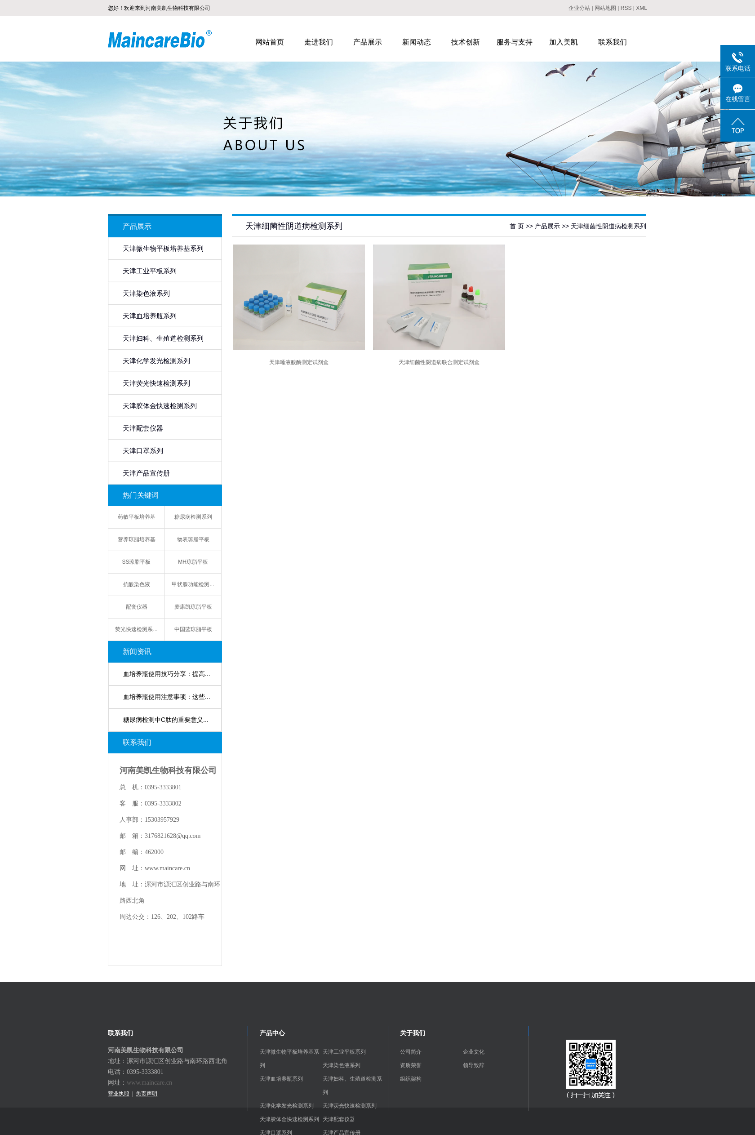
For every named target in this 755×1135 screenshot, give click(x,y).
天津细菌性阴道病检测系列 (608, 226)
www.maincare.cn (149, 1082)
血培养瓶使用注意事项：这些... (166, 696)
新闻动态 (416, 42)
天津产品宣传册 (146, 473)
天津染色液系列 (146, 293)
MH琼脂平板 (193, 562)
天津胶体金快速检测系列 (160, 405)
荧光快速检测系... (136, 629)
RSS (626, 8)
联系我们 (612, 42)
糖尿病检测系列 (193, 517)
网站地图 (605, 8)
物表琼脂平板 (193, 539)
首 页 (517, 226)
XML (641, 8)
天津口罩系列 (143, 450)
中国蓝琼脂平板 (193, 629)
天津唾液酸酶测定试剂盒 (299, 362)
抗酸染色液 (136, 584)
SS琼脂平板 (136, 562)
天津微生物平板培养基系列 (163, 248)
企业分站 (579, 8)
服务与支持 (515, 42)
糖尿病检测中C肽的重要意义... (166, 719)
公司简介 (411, 1052)
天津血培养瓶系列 (150, 316)
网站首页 (269, 42)
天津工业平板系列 (150, 271)
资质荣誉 (411, 1065)
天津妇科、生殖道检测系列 (163, 338)
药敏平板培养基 (136, 517)
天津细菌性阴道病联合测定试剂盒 (439, 362)
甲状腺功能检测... (193, 584)
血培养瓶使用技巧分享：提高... (166, 673)
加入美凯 (563, 42)
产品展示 (367, 42)
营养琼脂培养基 (136, 539)
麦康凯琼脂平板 (193, 607)
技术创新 (465, 42)
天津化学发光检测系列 (156, 361)
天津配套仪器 (143, 428)
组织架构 (411, 1079)
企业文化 (473, 1052)
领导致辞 (473, 1065)
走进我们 (318, 42)
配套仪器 (136, 607)
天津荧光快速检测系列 (156, 383)
